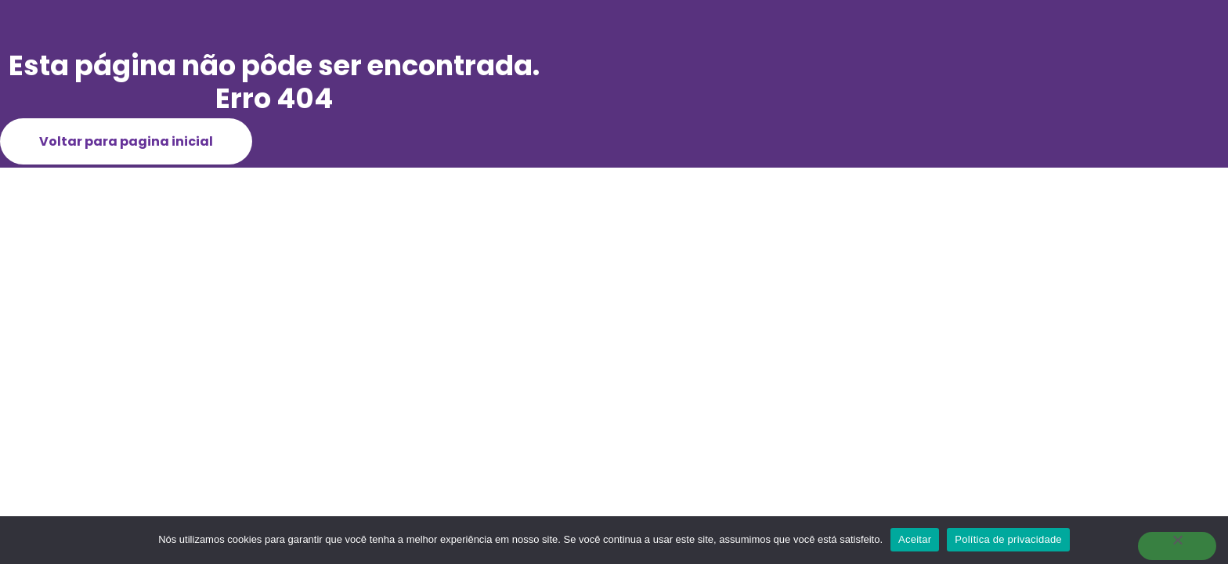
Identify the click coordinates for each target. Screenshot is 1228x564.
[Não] (1177, 546)
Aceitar (914, 539)
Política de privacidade (1008, 539)
